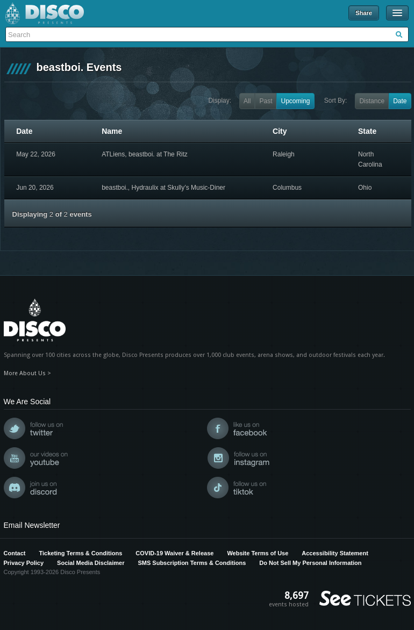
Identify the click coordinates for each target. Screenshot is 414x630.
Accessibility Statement (335, 553)
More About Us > (27, 373)
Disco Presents (44, 13)
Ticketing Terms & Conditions (80, 553)
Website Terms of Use (257, 553)
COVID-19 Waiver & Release (174, 553)
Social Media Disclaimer (90, 563)
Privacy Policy (24, 563)
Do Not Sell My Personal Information (310, 563)
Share (363, 13)
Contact (15, 553)
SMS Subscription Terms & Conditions (192, 563)
